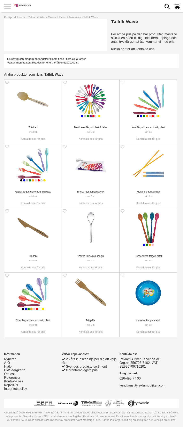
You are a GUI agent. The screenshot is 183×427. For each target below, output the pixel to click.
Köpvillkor (11, 385)
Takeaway (75, 17)
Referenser (12, 377)
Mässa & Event (57, 17)
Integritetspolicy (15, 388)
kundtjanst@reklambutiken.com (142, 385)
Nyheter (10, 359)
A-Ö (7, 363)
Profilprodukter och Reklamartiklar (24, 17)
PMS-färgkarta (14, 370)
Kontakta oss (13, 381)
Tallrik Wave (90, 17)
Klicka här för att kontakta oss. (133, 49)
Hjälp (8, 366)
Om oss (9, 374)
